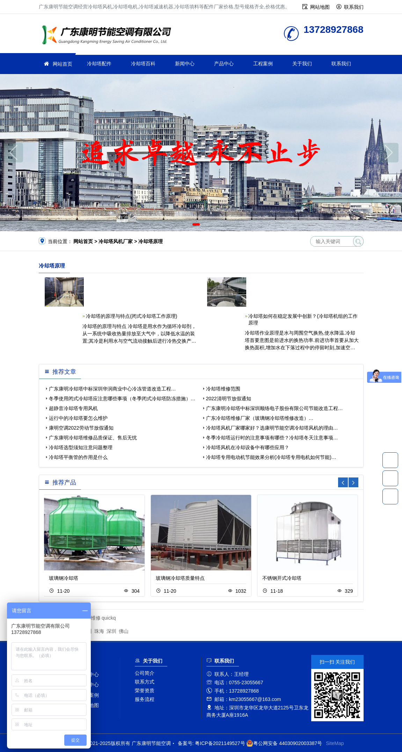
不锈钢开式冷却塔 (281, 578)
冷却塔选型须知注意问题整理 (80, 447)
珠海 (99, 631)
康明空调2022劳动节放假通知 (81, 428)
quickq (109, 618)
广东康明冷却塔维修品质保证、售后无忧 (93, 437)
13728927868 (390, 460)
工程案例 (263, 63)
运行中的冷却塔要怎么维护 (78, 418)
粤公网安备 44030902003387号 (284, 743)
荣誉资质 (144, 690)
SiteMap (335, 743)
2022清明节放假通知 (228, 398)
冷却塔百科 (143, 63)
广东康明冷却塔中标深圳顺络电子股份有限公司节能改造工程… (274, 408)
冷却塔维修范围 (223, 389)
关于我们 (302, 63)
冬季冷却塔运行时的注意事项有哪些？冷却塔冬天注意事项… (272, 437)
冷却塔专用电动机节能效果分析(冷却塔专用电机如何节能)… (271, 457)
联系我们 (354, 7)
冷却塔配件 (99, 63)
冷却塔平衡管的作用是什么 (78, 457)
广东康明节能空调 (108, 36)
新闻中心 (185, 63)
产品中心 (224, 63)
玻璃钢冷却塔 (63, 578)
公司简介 (144, 673)
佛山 (124, 631)
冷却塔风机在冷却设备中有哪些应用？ (247, 447)
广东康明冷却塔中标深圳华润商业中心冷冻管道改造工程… (112, 389)
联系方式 (144, 682)
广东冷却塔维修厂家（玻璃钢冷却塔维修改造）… (260, 418)
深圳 (111, 631)
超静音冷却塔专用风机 (73, 408)
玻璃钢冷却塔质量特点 (180, 578)
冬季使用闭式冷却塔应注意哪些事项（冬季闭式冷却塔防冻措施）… (122, 398)
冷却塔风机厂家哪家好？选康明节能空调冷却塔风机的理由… (272, 428)
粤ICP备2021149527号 (220, 743)
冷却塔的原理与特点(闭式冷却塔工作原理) (131, 316)
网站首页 (62, 64)
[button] (196, 224)
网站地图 (320, 7)
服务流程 (144, 699)
